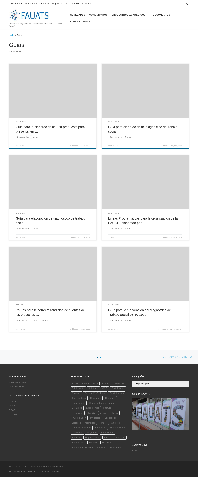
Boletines (93, 388)
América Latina (90, 383)
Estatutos (77, 408)
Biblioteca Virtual (16, 387)
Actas (75, 383)
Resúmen (107, 443)
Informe (114, 413)
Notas (103, 423)
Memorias (90, 423)
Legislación (111, 418)
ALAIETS (13, 401)
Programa (77, 433)
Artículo (106, 383)
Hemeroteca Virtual (18, 382)
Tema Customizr (52, 471)
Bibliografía (78, 388)
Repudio (93, 443)
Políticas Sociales (81, 428)
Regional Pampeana (114, 437)
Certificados (117, 388)
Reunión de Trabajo (82, 447)
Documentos (78, 403)
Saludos (101, 447)
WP (24, 471)
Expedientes (92, 408)
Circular (76, 393)
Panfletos (115, 423)
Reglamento (78, 443)
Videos (135, 451)
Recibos (76, 437)
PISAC (12, 410)
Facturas (108, 408)
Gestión (91, 413)
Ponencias (100, 428)
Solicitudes (115, 447)
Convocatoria (79, 398)
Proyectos (91, 433)
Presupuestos (117, 428)
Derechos (110, 398)
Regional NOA (92, 437)
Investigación (79, 418)
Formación (77, 413)
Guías (103, 413)
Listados (76, 423)
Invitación (95, 418)
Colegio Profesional (94, 393)
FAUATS (22, 146)
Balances (119, 383)
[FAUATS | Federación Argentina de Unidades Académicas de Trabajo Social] (29, 15)
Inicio (11, 35)
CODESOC (14, 414)
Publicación (107, 433)
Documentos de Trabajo (101, 403)
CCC (104, 388)
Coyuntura (95, 398)
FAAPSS (13, 406)
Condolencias (116, 393)
